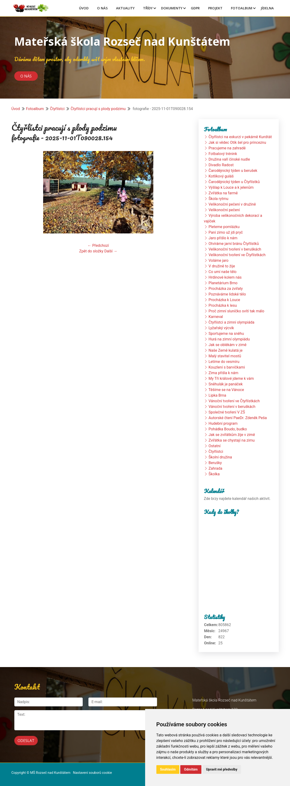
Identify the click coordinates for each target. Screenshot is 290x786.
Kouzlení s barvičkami (226, 367)
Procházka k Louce (224, 300)
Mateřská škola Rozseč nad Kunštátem (122, 41)
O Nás (102, 8)
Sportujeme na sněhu (226, 333)
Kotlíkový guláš (221, 176)
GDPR (195, 8)
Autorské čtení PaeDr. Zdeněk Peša (237, 418)
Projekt (215, 8)
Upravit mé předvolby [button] (221, 769)
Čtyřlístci (57, 109)
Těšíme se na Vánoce (226, 389)
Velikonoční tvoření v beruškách (234, 249)
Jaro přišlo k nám (222, 238)
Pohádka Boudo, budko (227, 429)
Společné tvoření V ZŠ (226, 412)
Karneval (215, 316)
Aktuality (125, 8)
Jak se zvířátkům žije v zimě (231, 434)
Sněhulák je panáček (225, 384)
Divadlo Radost (221, 165)
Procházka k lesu (222, 305)
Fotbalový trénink (222, 153)
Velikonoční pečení (224, 210)
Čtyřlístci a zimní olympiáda (231, 322)
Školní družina (220, 457)
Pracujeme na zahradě (226, 148)
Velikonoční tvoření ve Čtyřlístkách (236, 255)
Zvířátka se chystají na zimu (231, 440)
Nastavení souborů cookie (92, 772)
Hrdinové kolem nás (224, 277)
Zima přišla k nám (223, 373)
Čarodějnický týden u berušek (232, 170)
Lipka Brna (217, 395)
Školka (213, 474)
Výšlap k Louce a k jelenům (230, 187)
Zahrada (215, 468)
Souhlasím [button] (168, 769)
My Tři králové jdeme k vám (231, 378)
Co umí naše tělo (222, 271)
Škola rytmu (218, 198)
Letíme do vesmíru (223, 361)
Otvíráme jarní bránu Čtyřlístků (233, 243)
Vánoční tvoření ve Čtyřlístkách (234, 401)
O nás (26, 75)
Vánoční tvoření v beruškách (231, 406)
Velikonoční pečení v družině (232, 204)
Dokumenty (171, 8)
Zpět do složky (91, 251)
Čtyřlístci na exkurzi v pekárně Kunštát (240, 137)
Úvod (84, 8)
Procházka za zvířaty (225, 288)
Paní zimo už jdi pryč (225, 232)
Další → (110, 251)
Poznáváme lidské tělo (227, 294)
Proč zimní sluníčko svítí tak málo (236, 311)
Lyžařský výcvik (221, 328)
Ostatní (214, 446)
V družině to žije (221, 266)
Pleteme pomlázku (223, 227)
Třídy (148, 8)
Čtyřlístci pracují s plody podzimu (98, 109)
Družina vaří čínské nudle (229, 159)
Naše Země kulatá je (225, 350)
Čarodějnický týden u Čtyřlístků (234, 182)
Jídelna (267, 8)
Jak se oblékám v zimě (227, 345)
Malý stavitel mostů (224, 356)
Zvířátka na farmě (223, 193)
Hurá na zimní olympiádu (229, 339)
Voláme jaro (218, 260)
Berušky (215, 463)
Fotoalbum (241, 8)
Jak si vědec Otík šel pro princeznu (237, 142)
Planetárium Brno (222, 283)
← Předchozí (98, 245)
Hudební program (222, 423)
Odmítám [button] (191, 769)
